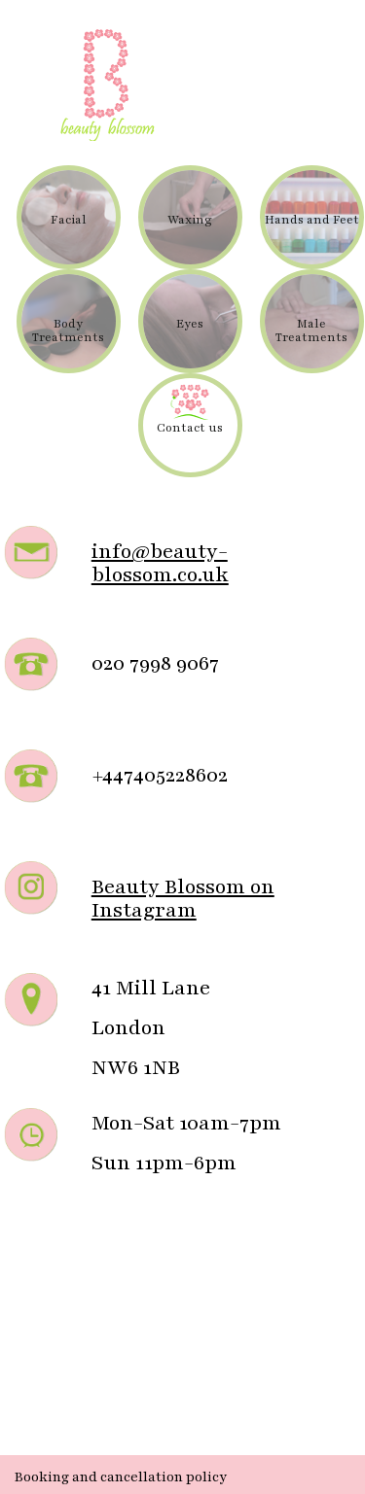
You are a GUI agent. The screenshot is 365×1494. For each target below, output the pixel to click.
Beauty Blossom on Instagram (182, 898)
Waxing (189, 219)
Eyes (189, 323)
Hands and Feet (312, 219)
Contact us (190, 427)
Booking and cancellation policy (121, 1477)
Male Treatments (311, 330)
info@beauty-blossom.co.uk (160, 563)
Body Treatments (68, 330)
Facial (69, 219)
